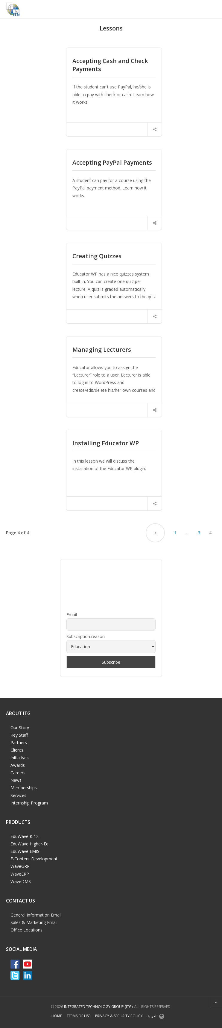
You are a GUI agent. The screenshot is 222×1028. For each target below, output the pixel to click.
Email (71, 614)
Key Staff (19, 735)
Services (18, 795)
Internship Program (29, 803)
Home (56, 1015)
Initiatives (19, 758)
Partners (18, 742)
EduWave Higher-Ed (29, 844)
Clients (16, 750)
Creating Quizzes (96, 256)
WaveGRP (20, 866)
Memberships (23, 787)
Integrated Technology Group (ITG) (98, 1006)
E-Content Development (33, 859)
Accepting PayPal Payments (112, 162)
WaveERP (19, 874)
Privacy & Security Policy (119, 1015)
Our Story (19, 727)
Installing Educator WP (105, 443)
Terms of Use (78, 1015)
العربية (152, 1015)
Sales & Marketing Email (33, 922)
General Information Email (35, 915)
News (16, 780)
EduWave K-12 (24, 836)
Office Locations (26, 930)
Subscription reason (85, 636)
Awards (17, 765)
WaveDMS (20, 881)
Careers (17, 772)
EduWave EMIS (24, 851)
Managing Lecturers (101, 349)
